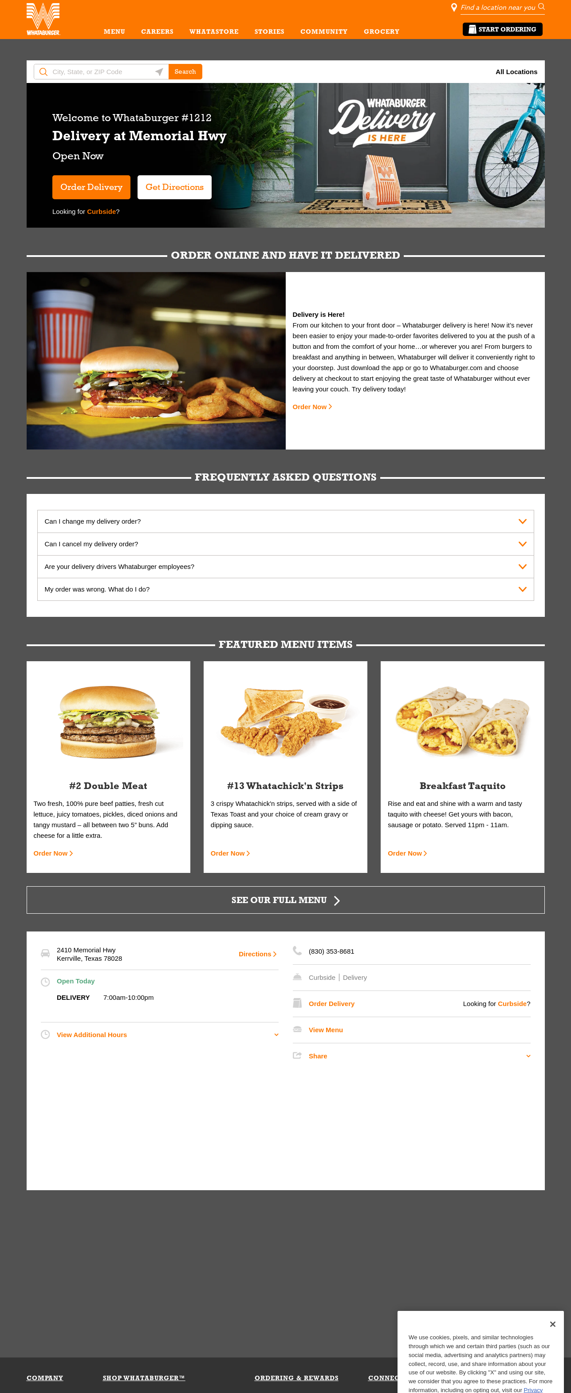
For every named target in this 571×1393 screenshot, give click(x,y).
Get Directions (171, 183)
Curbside (100, 211)
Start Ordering (503, 29)
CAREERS (157, 32)
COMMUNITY (324, 32)
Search (185, 71)
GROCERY (382, 32)
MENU (114, 32)
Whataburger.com (457, 367)
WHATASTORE (214, 32)
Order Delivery (91, 187)
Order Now (310, 406)
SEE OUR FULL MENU (279, 900)
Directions (255, 954)
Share (318, 1056)
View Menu (326, 1030)
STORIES (269, 32)
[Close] (553, 1343)
